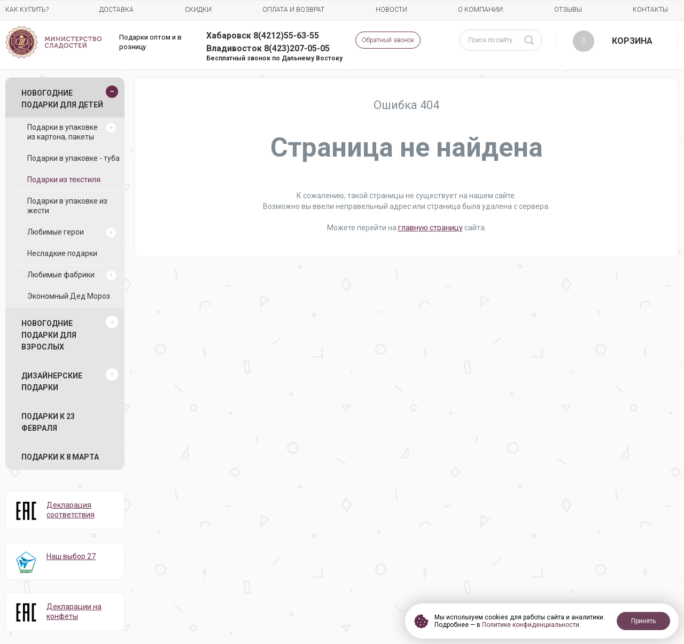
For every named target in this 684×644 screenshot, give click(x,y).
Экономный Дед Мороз (68, 296)
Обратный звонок (388, 40)
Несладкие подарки (62, 253)
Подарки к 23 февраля (48, 422)
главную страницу (430, 227)
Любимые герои (55, 232)
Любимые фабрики (61, 274)
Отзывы (568, 9)
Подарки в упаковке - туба (73, 158)
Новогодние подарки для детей (62, 99)
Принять (643, 621)
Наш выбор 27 (71, 556)
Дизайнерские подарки (51, 381)
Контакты (650, 9)
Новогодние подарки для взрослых (48, 335)
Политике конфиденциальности (530, 625)
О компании (480, 9)
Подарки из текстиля (63, 179)
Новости (391, 9)
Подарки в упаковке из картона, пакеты (62, 132)
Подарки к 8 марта (60, 457)
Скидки (198, 9)
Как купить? (27, 9)
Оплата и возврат (293, 9)
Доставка (116, 9)
